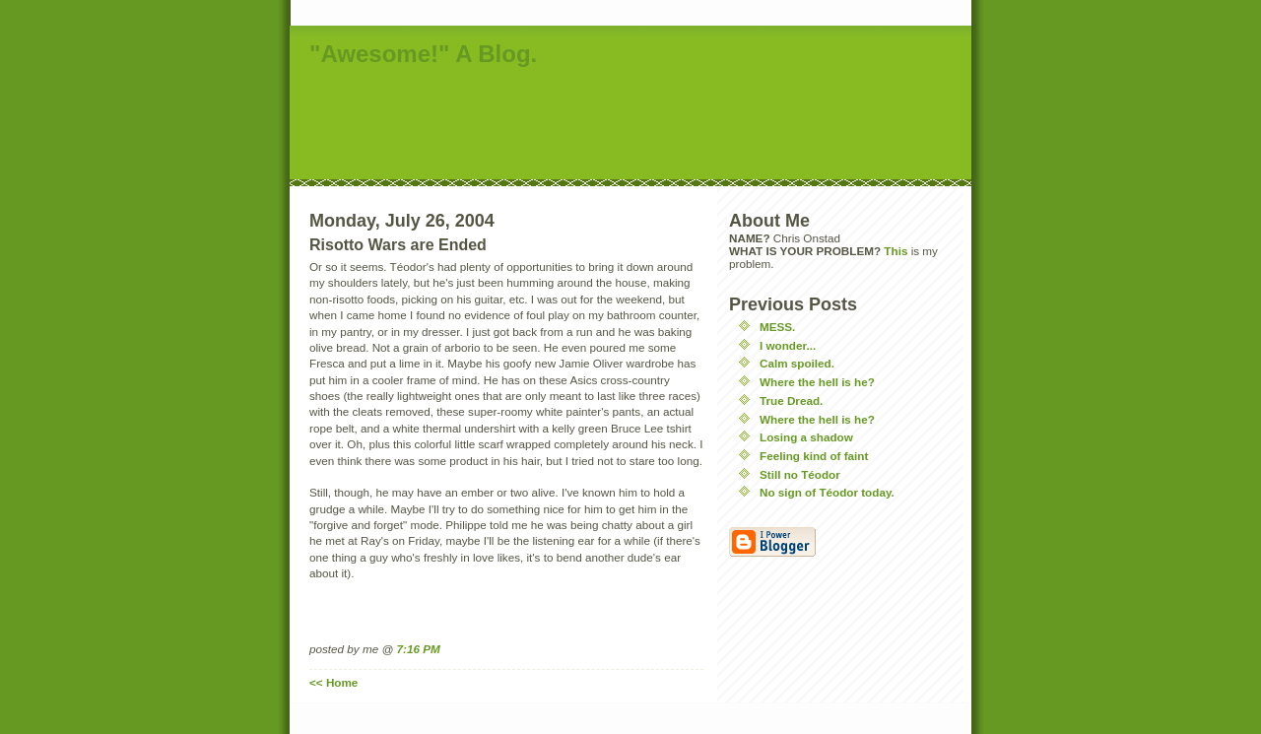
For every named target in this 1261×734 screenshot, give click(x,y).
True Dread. (791, 400)
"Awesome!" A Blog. (423, 53)
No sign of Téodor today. (827, 492)
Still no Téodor (800, 474)
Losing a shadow (806, 437)
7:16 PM (418, 648)
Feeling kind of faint (814, 455)
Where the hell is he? (817, 381)
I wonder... (788, 345)
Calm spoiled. (797, 363)
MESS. (777, 326)
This (895, 250)
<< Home (333, 682)
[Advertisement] (648, 125)
